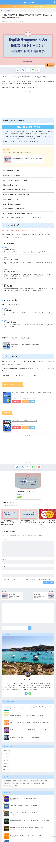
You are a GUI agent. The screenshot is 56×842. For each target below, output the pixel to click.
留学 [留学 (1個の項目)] (31, 783)
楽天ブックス (17, 401)
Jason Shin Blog (28, 2)
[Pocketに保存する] (38, 71)
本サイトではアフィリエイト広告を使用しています (28, 6)
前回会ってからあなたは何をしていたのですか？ (16, 180)
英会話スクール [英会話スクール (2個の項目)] (37, 783)
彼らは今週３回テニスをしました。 (12, 204)
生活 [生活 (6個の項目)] (28, 783)
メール (4, 566)
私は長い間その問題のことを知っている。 (14, 209)
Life (6, 757)
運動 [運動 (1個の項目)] (16, 786)
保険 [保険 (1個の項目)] (17, 783)
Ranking (7, 764)
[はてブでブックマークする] (28, 71)
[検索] (29, 628)
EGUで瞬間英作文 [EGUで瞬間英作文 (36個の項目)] (7, 780)
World (6, 770)
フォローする (20, 494)
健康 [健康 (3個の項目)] (20, 783)
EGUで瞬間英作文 (12, 505)
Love (6, 760)
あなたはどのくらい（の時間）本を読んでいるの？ (16, 189)
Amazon (25, 401)
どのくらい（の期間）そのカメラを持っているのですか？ (18, 213)
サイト (4, 573)
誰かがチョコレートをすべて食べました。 (14, 175)
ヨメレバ (19, 396)
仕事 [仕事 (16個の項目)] (13, 783)
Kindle (32, 401)
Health (7, 754)
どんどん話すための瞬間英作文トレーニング (24, 421)
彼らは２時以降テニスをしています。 (13, 199)
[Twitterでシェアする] (18, 71)
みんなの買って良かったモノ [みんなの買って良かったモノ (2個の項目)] (23, 780)
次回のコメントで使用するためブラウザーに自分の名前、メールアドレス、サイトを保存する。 (27, 579)
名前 (4, 559)
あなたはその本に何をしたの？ (11, 185)
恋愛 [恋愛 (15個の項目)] (24, 783)
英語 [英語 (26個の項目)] (43, 783)
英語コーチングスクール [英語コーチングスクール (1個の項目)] (8, 786)
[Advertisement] (28, 104)
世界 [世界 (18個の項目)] (46, 780)
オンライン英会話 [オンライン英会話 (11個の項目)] (34, 780)
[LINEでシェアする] (33, 71)
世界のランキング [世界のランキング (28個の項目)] (7, 783)
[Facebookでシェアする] (23, 71)
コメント (5, 539)
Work (6, 767)
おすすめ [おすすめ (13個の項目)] (14, 780)
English (12, 503)
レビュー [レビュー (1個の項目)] (42, 780)
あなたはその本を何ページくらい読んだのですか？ (16, 194)
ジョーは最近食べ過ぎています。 (11, 170)
